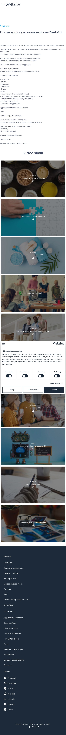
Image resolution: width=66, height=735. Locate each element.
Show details (55, 383)
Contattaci (8, 605)
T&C (6, 594)
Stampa (7, 589)
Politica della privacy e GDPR (16, 599)
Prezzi (6, 644)
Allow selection (32, 390)
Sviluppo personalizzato (14, 660)
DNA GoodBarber (11, 573)
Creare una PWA (11, 628)
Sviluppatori (9, 654)
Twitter (8, 688)
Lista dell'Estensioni (12, 633)
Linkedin (9, 699)
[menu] (2, 4)
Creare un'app (10, 623)
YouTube (9, 693)
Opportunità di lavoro (13, 584)
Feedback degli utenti (13, 649)
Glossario (8, 665)
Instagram (10, 683)
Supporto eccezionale (13, 568)
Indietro (6, 26)
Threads (9, 704)
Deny (12, 390)
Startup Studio (10, 578)
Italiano (35, 727)
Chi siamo (8, 563)
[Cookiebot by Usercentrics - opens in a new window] (55, 343)
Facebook (10, 678)
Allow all (54, 390)
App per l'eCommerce (13, 618)
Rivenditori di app (11, 639)
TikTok (8, 709)
